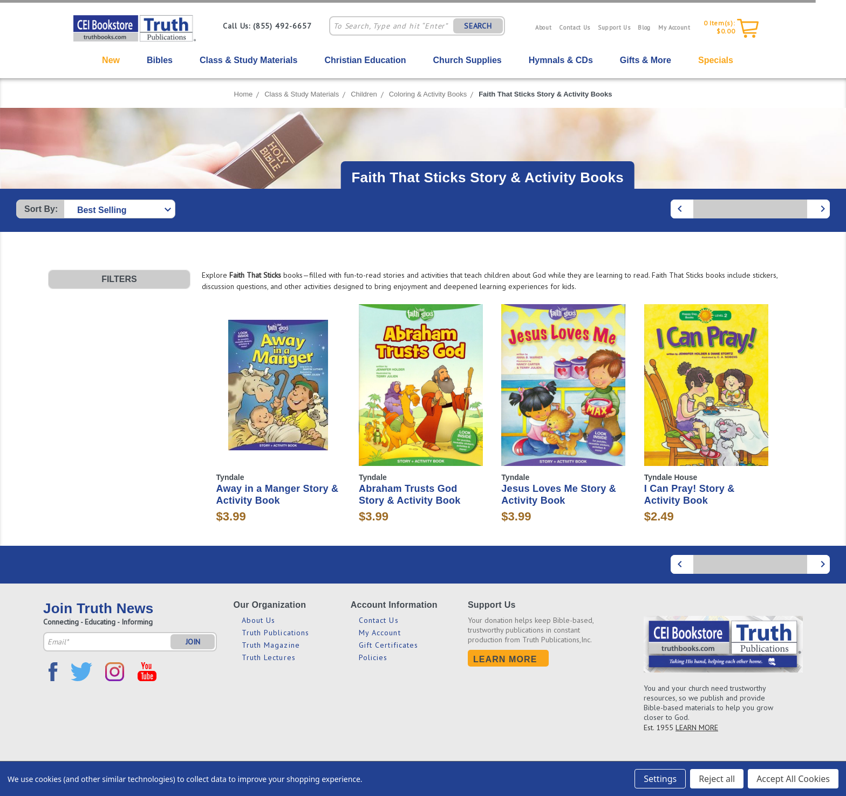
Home (243, 94)
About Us (259, 620)
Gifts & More (645, 60)
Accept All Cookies (793, 779)
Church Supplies (467, 60)
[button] (119, 279)
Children (364, 94)
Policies (373, 657)
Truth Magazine (271, 645)
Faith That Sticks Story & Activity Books (545, 94)
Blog (644, 27)
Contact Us (574, 27)
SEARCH (478, 26)
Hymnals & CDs (561, 60)
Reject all (717, 779)
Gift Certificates (389, 645)
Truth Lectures (269, 657)
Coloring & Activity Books (428, 94)
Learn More (505, 659)
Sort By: (41, 209)
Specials (715, 60)
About (543, 27)
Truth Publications (276, 632)
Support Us (614, 27)
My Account (674, 27)
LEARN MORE (697, 727)
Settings (660, 779)
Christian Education (365, 60)
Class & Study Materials (248, 60)
